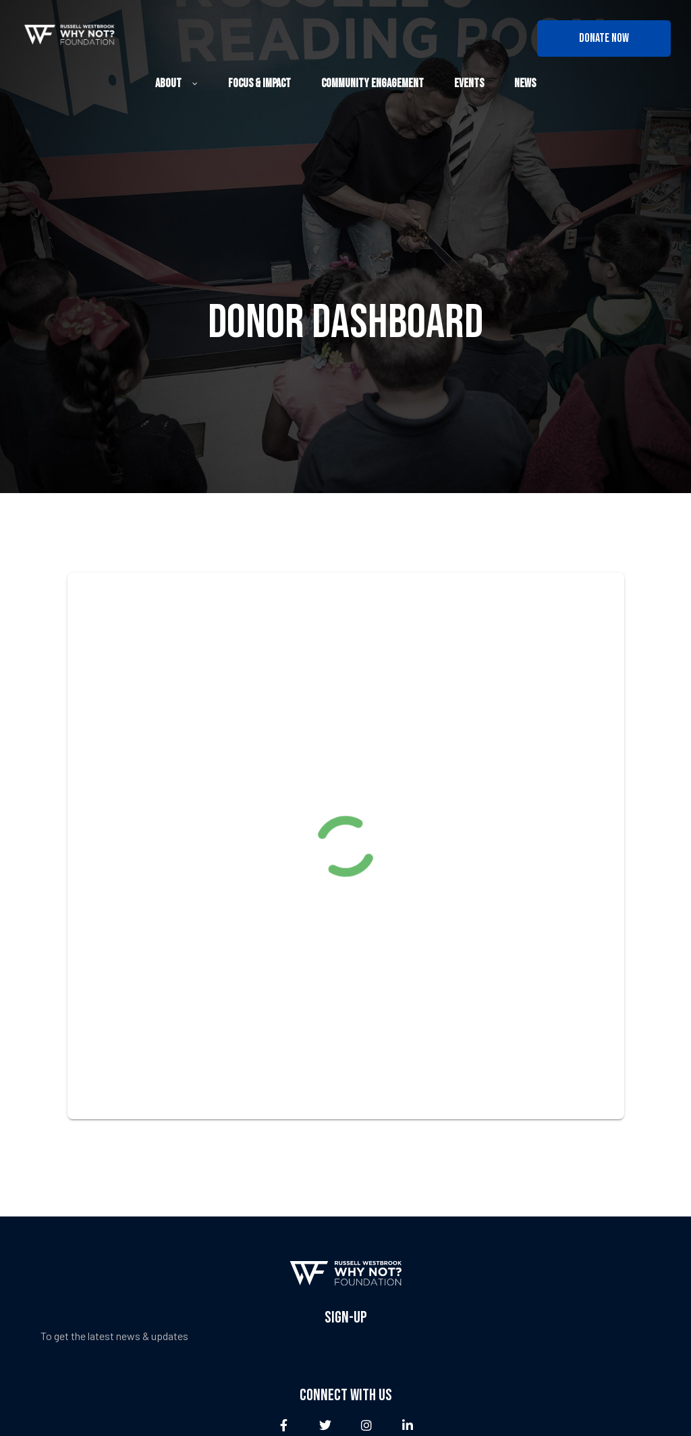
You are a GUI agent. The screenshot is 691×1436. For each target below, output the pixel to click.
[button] (604, 38)
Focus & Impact (259, 83)
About (176, 84)
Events (469, 83)
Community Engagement (372, 83)
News (525, 83)
